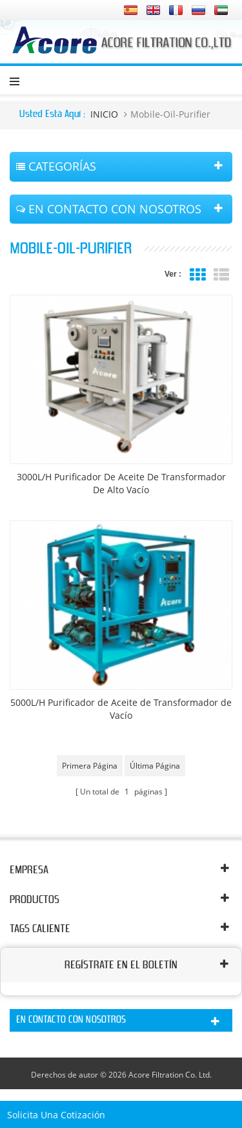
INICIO (104, 114)
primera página (89, 765)
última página (155, 765)
